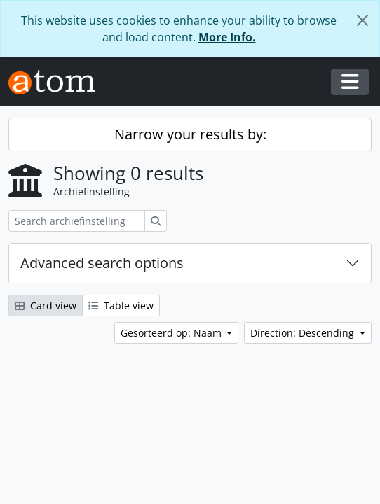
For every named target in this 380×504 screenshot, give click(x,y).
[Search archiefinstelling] (76, 221)
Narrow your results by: (190, 134)
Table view (121, 305)
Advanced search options (102, 262)
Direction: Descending (303, 333)
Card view (45, 305)
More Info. (227, 37)
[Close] (362, 20)
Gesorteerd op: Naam (172, 333)
